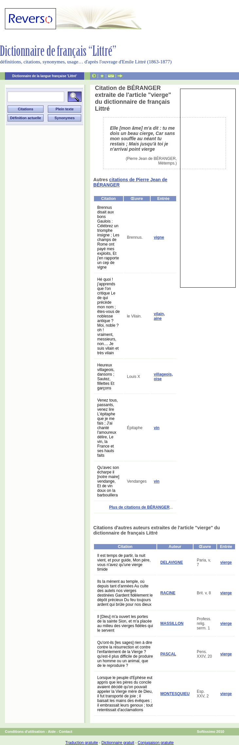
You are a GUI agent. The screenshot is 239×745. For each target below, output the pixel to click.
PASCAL (168, 654)
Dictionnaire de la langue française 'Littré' (44, 76)
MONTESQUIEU (175, 693)
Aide (52, 732)
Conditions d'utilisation (25, 732)
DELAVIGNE (171, 562)
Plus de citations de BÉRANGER (139, 507)
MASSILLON (172, 623)
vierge (226, 562)
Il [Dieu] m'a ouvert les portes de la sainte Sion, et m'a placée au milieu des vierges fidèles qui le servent (125, 623)
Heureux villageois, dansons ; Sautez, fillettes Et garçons (106, 376)
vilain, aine (159, 316)
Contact (65, 732)
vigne (159, 237)
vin (156, 428)
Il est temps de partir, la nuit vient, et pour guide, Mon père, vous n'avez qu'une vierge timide (124, 562)
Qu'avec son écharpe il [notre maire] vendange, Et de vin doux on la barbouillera (108, 481)
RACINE (167, 593)
